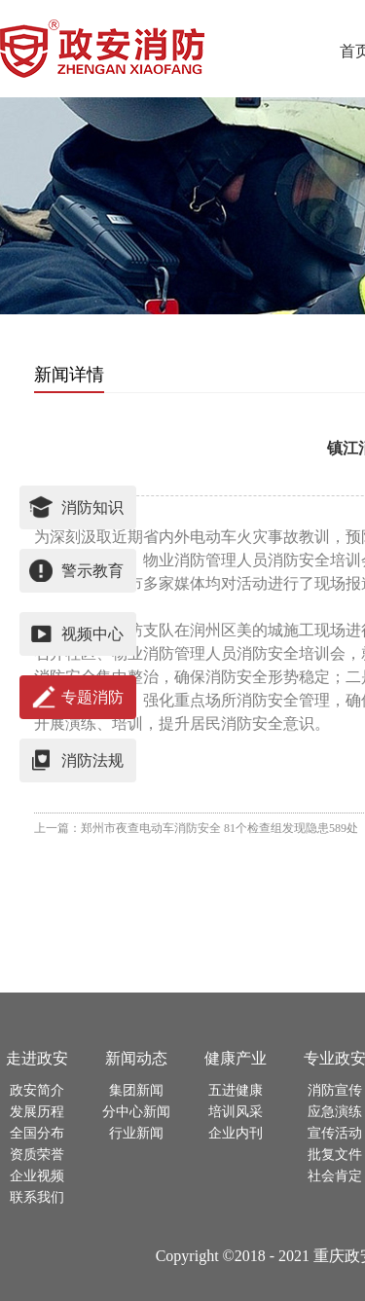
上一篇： (196, 828)
